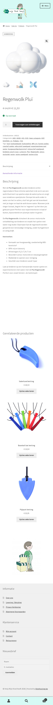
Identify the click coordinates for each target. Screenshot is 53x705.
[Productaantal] (7, 124)
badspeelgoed (16, 144)
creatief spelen (8, 146)
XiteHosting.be (41, 689)
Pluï (28, 152)
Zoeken (26, 701)
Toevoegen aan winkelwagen (27, 124)
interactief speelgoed (36, 149)
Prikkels (21, 26)
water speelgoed (22, 154)
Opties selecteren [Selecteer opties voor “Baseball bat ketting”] (26, 455)
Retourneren (11, 640)
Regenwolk (35, 152)
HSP (42, 138)
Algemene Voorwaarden (15, 611)
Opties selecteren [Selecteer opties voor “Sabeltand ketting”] (26, 391)
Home (8, 26)
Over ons (9, 598)
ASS (23, 138)
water (12, 154)
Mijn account (11, 631)
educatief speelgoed (22, 146)
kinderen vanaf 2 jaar (11, 152)
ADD (14, 138)
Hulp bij (14, 26)
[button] (47, 41)
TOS (21, 141)
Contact (9, 636)
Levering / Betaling (14, 602)
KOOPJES (6, 141)
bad (8, 144)
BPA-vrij (34, 144)
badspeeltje (26, 144)
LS (11, 141)
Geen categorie (35, 138)
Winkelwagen (41, 699)
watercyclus (33, 154)
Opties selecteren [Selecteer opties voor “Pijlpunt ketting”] (26, 519)
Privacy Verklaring (13, 607)
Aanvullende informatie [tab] (12, 173)
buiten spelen (43, 144)
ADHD (18, 138)
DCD (26, 138)
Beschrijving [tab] (8, 166)
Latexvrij (22, 152)
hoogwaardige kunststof (17, 149)
